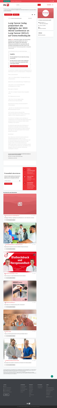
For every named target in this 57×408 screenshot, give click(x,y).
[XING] (51, 396)
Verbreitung (31, 389)
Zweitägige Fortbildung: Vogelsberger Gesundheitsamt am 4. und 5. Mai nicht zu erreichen (19, 217)
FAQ (30, 396)
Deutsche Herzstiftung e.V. (10, 302)
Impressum (48, 393)
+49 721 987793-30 (8, 387)
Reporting (30, 390)
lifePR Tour (7, 1)
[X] (50, 396)
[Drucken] (32, 15)
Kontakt (16, 14)
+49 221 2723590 (42, 25)
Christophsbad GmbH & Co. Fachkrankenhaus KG (14, 244)
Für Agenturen (23, 387)
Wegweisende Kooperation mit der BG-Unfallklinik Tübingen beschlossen (16, 246)
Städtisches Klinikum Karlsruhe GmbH (12, 360)
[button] (5, 220)
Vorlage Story (40, 387)
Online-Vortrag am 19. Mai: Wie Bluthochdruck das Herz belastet (15, 275)
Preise (30, 393)
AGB (47, 386)
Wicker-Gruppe (8, 331)
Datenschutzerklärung (50, 387)
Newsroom (31, 386)
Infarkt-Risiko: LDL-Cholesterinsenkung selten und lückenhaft (14, 304)
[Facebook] (46, 396)
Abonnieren (8, 14)
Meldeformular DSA (49, 390)
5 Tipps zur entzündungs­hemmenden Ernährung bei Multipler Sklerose (15, 333)
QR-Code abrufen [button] (42, 35)
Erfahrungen (23, 390)
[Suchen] (39, 5)
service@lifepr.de (14, 373)
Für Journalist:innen (24, 389)
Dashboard (31, 387)
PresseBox (48, 394)
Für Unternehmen (23, 386)
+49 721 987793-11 (8, 389)
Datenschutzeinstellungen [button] (50, 389)
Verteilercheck (31, 394)
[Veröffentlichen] (52, 376)
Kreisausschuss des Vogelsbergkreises (12, 215)
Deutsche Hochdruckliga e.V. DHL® (12, 273)
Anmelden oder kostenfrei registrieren (19, 66)
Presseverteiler (40, 386)
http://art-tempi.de (43, 28)
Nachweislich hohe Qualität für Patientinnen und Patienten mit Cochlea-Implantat (17, 362)
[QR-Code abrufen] (35, 15)
